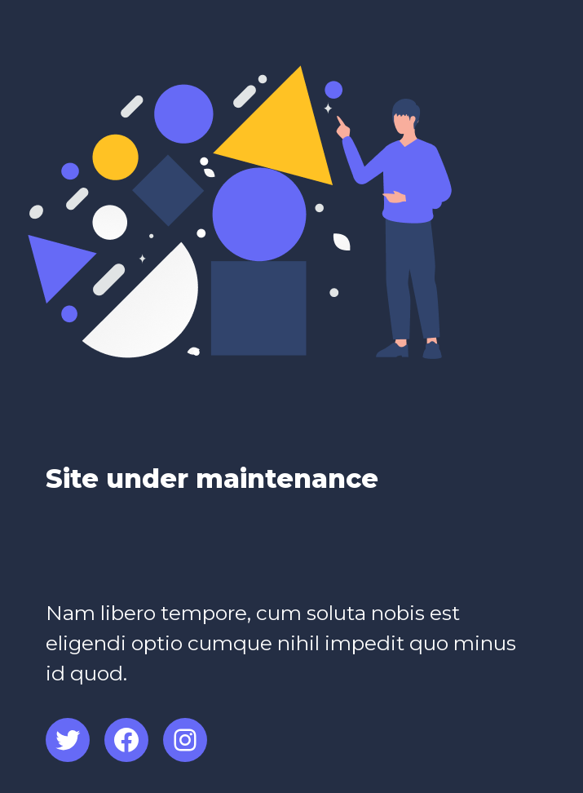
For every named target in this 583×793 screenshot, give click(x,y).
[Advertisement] (236, 557)
